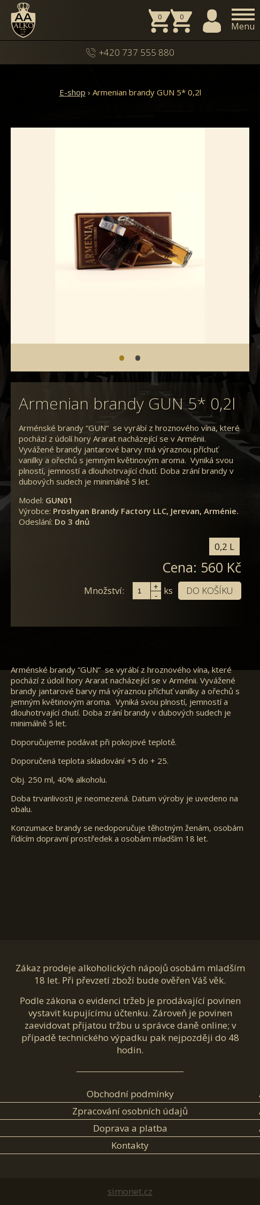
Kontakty (130, 1145)
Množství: (104, 590)
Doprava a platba (130, 1128)
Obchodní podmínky (130, 1094)
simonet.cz (130, 1191)
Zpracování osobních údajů (130, 1111)
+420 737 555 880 (136, 52)
